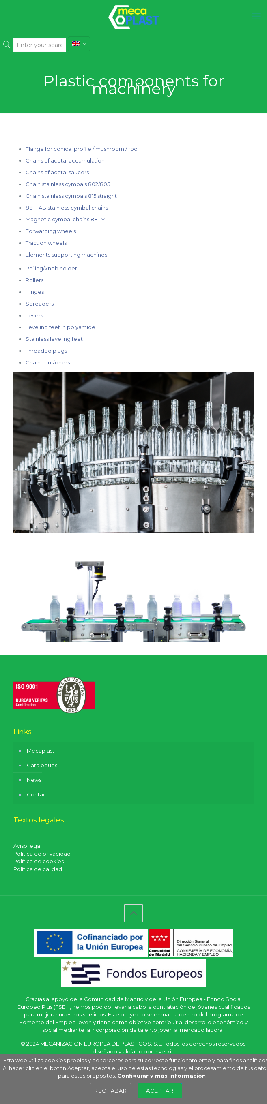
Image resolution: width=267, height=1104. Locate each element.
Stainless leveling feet (54, 339)
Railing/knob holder (51, 268)
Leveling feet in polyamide (60, 327)
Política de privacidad (42, 853)
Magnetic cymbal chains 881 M (66, 219)
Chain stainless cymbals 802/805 (68, 184)
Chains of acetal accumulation (65, 160)
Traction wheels (46, 243)
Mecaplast (40, 750)
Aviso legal (27, 846)
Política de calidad (37, 869)
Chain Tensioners (48, 362)
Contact (37, 794)
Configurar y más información (161, 1075)
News (34, 780)
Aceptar (160, 1090)
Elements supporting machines (66, 254)
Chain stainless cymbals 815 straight (71, 196)
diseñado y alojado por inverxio (134, 1051)
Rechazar (110, 1090)
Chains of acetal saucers (57, 172)
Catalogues (42, 765)
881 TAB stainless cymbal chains (67, 207)
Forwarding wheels (51, 231)
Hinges (35, 292)
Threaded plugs (46, 350)
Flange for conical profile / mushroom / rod (82, 148)
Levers (34, 315)
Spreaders (40, 303)
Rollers (34, 280)
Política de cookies (38, 861)
